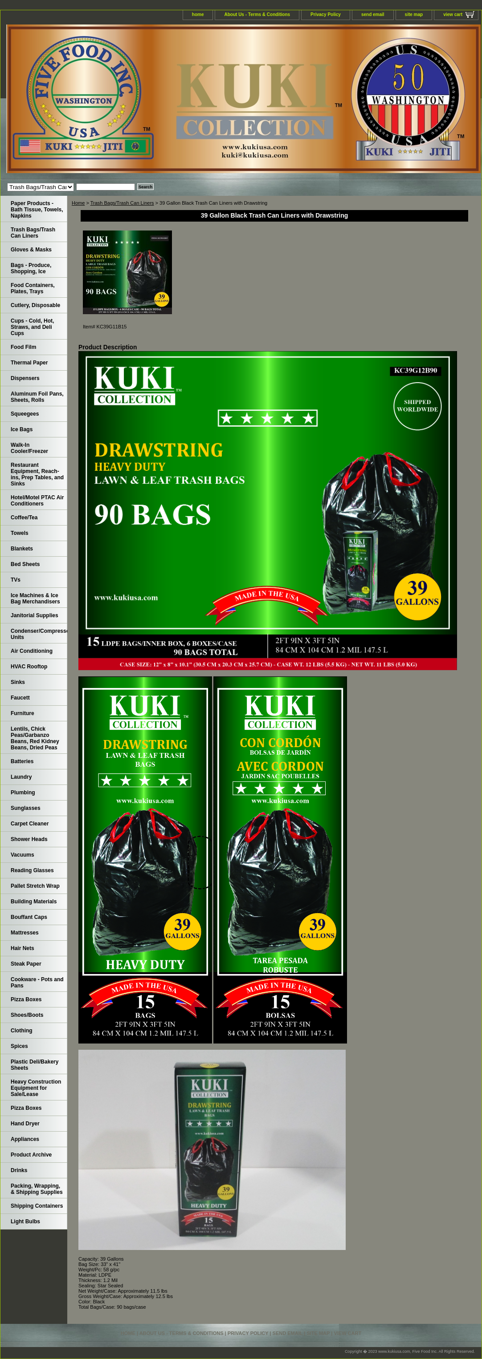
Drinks (19, 1170)
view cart (452, 14)
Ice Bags (22, 429)
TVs (15, 580)
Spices (19, 1046)
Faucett (20, 698)
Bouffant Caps (29, 917)
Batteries (22, 761)
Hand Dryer (25, 1123)
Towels (20, 533)
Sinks (18, 682)
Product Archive (31, 1155)
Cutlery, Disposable (35, 305)
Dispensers (25, 378)
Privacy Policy (325, 14)
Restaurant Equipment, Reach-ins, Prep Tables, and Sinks (37, 474)
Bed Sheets (25, 564)
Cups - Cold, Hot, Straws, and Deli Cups (32, 327)
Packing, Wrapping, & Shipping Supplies (37, 1189)
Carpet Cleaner (30, 824)
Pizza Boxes (26, 999)
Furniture (22, 713)
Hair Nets (22, 948)
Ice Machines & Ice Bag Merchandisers (35, 598)
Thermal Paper (29, 363)
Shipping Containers (37, 1206)
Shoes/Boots (27, 1015)
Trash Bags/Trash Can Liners (122, 203)
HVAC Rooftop (29, 666)
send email (372, 14)
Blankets (22, 549)
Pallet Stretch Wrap (35, 886)
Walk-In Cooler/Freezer (29, 448)
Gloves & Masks (31, 250)
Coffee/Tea (24, 517)
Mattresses (25, 933)
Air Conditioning (32, 651)
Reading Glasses (32, 870)
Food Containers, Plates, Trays (33, 288)
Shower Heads (29, 839)
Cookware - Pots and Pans (37, 982)
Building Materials (34, 901)
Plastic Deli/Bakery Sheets (34, 1065)
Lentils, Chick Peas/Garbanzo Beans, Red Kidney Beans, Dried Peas (35, 738)
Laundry (21, 777)
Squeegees (25, 414)
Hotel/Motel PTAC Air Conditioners (37, 500)
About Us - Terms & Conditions (257, 14)
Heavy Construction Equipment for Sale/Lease (36, 1088)
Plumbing (23, 792)
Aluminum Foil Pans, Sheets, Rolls (37, 397)
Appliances (25, 1139)
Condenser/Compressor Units (39, 634)
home (198, 14)
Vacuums (22, 855)
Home (78, 203)
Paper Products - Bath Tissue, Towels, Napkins (37, 209)
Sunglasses (26, 808)
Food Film (23, 347)
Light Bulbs (25, 1221)
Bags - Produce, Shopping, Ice (31, 268)
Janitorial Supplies (34, 615)
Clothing (22, 1030)
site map (414, 14)
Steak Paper (26, 964)
